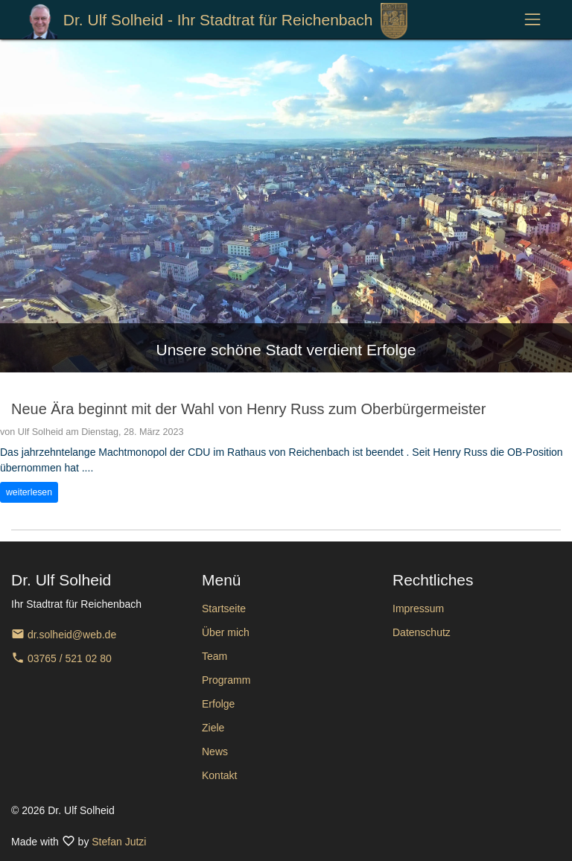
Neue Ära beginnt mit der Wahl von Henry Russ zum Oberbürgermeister (248, 409)
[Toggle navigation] (532, 19)
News (215, 751)
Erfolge (218, 704)
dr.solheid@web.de (63, 635)
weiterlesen (29, 492)
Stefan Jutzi (119, 842)
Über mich (226, 632)
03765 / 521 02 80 (61, 658)
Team (214, 656)
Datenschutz (422, 632)
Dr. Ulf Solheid (214, 21)
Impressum (418, 608)
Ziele (213, 728)
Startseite (224, 608)
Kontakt (219, 775)
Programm (226, 680)
